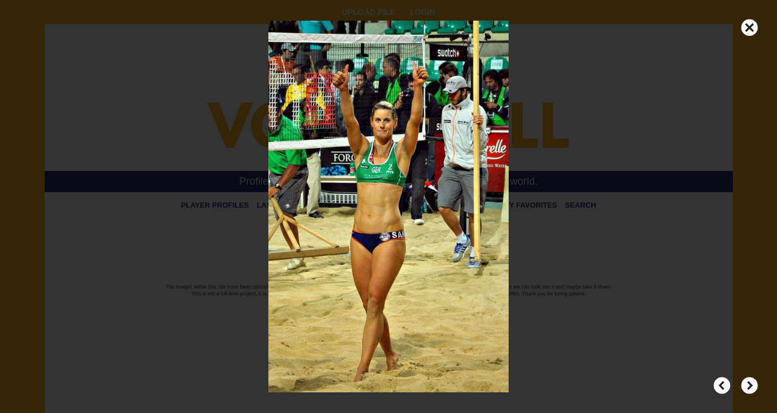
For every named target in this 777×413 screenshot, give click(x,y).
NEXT (749, 380)
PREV (722, 380)
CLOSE (749, 22)
